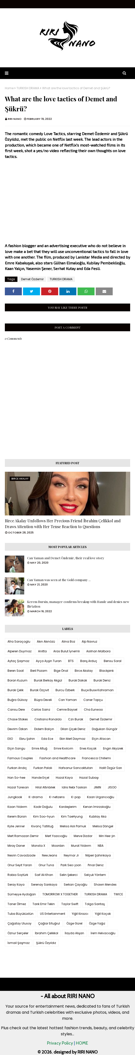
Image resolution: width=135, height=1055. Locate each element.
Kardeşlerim (68, 807)
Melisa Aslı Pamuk (73, 826)
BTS (71, 661)
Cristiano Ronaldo (48, 719)
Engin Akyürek (113, 748)
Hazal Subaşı (89, 778)
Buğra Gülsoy (18, 700)
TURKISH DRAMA (27, 88)
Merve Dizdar (83, 836)
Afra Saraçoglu (19, 641)
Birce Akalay (84, 671)
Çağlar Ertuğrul (49, 923)
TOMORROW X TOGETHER (60, 894)
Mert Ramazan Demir (23, 836)
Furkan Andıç (17, 768)
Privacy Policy (60, 1043)
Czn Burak (75, 719)
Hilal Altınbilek (45, 787)
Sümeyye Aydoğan (22, 894)
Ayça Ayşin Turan (49, 661)
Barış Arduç (88, 661)
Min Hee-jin (107, 836)
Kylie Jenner (16, 826)
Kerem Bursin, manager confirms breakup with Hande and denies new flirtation (78, 604)
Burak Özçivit (39, 690)
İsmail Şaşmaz (19, 943)
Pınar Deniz (95, 865)
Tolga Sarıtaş (95, 904)
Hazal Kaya (64, 778)
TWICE (118, 894)
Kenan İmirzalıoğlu (97, 807)
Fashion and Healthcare (57, 758)
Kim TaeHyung (72, 816)
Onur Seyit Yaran (20, 865)
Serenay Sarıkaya (44, 884)
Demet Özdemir (32, 279)
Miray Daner (16, 846)
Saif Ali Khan (44, 875)
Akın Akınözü (46, 641)
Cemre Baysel (67, 709)
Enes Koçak (88, 748)
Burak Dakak (78, 680)
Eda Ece (47, 739)
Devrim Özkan (18, 729)
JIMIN (97, 787)
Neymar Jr (71, 855)
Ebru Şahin (27, 739)
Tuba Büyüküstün (20, 914)
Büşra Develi (43, 700)
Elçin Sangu (16, 748)
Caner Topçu (93, 700)
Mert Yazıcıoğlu (56, 836)
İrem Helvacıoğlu (103, 933)
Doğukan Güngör (104, 729)
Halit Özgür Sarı (110, 768)
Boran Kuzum (17, 680)
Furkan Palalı (42, 768)
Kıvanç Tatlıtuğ (42, 826)
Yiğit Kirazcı (80, 914)
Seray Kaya (16, 884)
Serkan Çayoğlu (75, 884)
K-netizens (57, 797)
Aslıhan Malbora (98, 651)
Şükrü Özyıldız (46, 943)
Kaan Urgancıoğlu (100, 797)
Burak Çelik (16, 690)
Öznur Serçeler (18, 933)
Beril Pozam (38, 671)
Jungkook (15, 797)
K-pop (75, 797)
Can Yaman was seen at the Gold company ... (59, 580)
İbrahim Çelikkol (46, 933)
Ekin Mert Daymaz (72, 739)
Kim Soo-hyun (44, 816)
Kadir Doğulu (43, 807)
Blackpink (106, 671)
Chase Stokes (18, 719)
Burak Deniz (102, 680)
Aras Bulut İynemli (66, 651)
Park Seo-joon (71, 865)
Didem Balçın (44, 729)
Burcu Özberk (65, 690)
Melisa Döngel (103, 826)
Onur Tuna (46, 865)
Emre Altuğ (39, 748)
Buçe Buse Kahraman (97, 690)
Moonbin (58, 846)
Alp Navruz (89, 641)
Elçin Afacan (101, 739)
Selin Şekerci (69, 875)
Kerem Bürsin (17, 816)
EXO (10, 739)
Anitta (42, 651)
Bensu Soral (112, 661)
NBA (100, 846)
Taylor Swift (69, 904)
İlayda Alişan (74, 933)
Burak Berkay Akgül (48, 680)
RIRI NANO (15, 119)
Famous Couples (20, 758)
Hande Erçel (40, 778)
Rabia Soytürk (18, 875)
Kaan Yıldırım (17, 807)
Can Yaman (67, 700)
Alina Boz (68, 641)
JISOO (112, 787)
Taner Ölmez (17, 904)
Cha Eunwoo (93, 709)
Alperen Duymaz (20, 651)
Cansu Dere (16, 709)
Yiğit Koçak (103, 914)
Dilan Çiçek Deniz (73, 729)
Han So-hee (16, 778)
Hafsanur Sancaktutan (76, 768)
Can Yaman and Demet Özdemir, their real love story (65, 558)
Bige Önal (61, 671)
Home (9, 88)
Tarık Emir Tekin (43, 904)
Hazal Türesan (18, 787)
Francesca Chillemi (96, 758)
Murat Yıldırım (81, 846)
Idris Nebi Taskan (74, 787)
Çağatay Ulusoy (20, 923)
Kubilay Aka (97, 816)
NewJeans (49, 855)
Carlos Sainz (40, 709)
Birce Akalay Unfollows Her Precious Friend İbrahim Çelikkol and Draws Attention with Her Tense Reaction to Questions (63, 523)
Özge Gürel (74, 923)
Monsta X (38, 846)
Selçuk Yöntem (95, 875)
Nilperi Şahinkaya (98, 855)
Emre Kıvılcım (63, 748)
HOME (82, 1043)
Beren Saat (16, 671)
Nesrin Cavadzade (21, 855)
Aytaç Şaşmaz (18, 661)
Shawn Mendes (105, 884)
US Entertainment (52, 914)
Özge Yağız (97, 923)
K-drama (36, 797)
